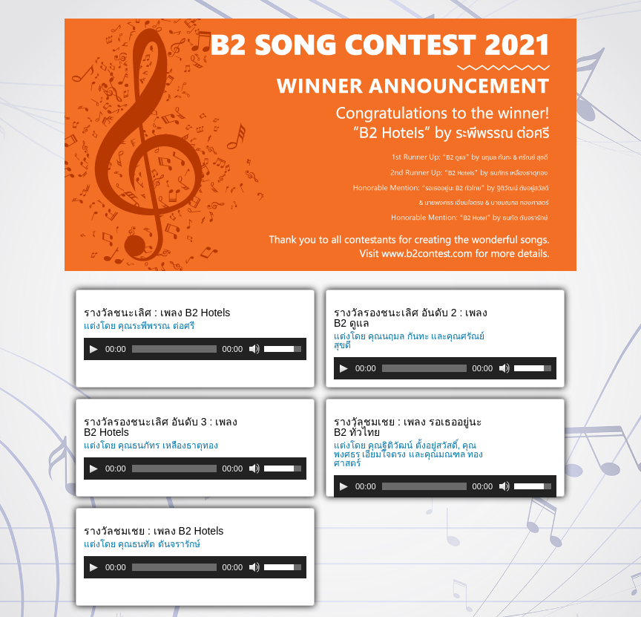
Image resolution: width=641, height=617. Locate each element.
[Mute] (254, 349)
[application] (195, 349)
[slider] (174, 349)
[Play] (93, 349)
